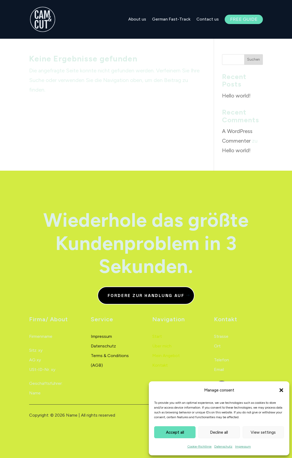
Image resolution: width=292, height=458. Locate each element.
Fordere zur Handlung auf (146, 295)
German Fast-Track (171, 19)
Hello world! (236, 95)
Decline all (219, 432)
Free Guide (244, 19)
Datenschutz (223, 446)
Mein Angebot (166, 355)
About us (137, 19)
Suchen (253, 59)
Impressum (243, 446)
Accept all (175, 432)
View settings (263, 432)
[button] (281, 390)
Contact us (207, 19)
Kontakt (160, 365)
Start (157, 336)
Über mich (162, 346)
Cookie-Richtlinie (199, 446)
